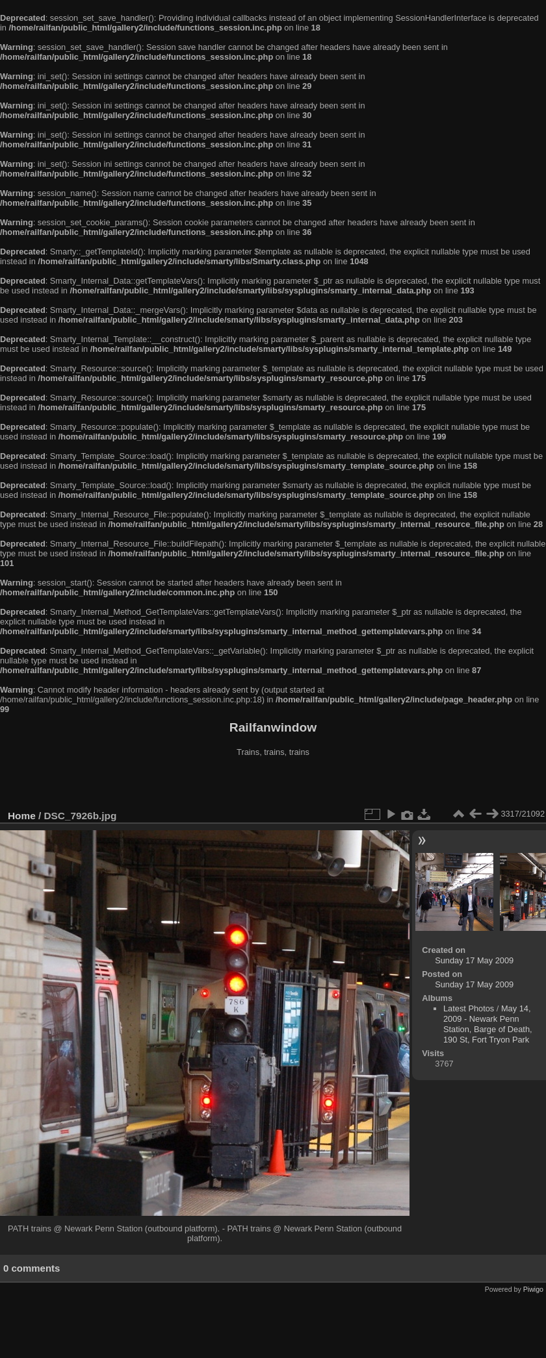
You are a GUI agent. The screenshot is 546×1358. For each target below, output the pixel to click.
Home (22, 815)
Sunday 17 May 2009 (474, 960)
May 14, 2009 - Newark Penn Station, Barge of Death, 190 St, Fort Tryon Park (487, 1024)
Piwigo (533, 1289)
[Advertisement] (273, 784)
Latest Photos (468, 1008)
